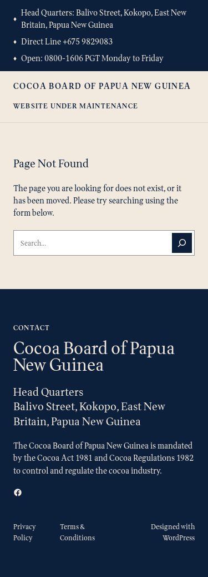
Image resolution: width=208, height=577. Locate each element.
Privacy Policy (24, 532)
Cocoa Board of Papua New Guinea (102, 85)
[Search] (182, 243)
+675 (72, 41)
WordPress (179, 538)
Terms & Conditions (77, 532)
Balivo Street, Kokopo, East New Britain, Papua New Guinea (103, 18)
